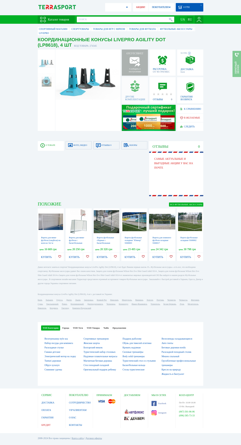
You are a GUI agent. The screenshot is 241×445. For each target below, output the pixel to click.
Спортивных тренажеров (96, 338)
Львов (78, 300)
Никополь (42, 308)
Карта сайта (78, 438)
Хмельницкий (52, 304)
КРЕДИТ (46, 425)
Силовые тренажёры (133, 352)
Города (65, 328)
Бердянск (54, 308)
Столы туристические (134, 369)
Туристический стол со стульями (139, 361)
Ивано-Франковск (139, 304)
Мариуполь (127, 300)
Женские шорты (92, 343)
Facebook (158, 403)
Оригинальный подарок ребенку (100, 369)
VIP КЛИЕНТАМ (78, 410)
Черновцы (110, 304)
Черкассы (183, 300)
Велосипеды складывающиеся (177, 338)
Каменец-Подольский (81, 308)
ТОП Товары (93, 328)
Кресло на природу (171, 369)
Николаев (114, 300)
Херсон (150, 300)
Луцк (182, 304)
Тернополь (155, 304)
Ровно (64, 304)
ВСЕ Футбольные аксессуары (186, 204)
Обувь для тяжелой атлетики (137, 343)
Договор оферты (93, 438)
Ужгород (65, 308)
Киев (40, 300)
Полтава (160, 300)
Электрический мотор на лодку (60, 356)
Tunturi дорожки (52, 361)
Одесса (59, 300)
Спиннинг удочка (53, 369)
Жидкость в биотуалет (173, 374)
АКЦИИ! (140, 7)
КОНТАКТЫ (75, 425)
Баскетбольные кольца (134, 365)
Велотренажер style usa (56, 338)
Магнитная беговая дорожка (98, 361)
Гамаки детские (52, 352)
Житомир (195, 300)
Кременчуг (123, 304)
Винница (139, 300)
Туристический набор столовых (100, 352)
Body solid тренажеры (134, 356)
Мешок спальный (170, 356)
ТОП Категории (51, 328)
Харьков (49, 300)
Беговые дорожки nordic (174, 347)
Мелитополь (193, 304)
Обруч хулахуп (52, 365)
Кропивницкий (77, 304)
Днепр (69, 300)
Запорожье (88, 300)
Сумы (40, 304)
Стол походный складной (96, 365)
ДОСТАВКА (47, 402)
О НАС (72, 417)
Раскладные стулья (54, 347)
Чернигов (171, 300)
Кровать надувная (132, 347)
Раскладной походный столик (176, 352)
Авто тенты (167, 343)
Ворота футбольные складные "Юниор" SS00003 (133, 240)
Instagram (158, 412)
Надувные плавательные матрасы (100, 356)
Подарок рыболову (132, 338)
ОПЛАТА (46, 410)
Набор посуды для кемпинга (58, 343)
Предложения (119, 328)
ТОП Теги (78, 328)
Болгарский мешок (93, 347)
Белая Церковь (169, 304)
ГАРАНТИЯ (47, 417)
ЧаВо (106, 328)
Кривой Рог (101, 300)
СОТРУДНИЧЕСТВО (80, 402)
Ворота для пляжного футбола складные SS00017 (162, 240)
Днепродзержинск (95, 304)
